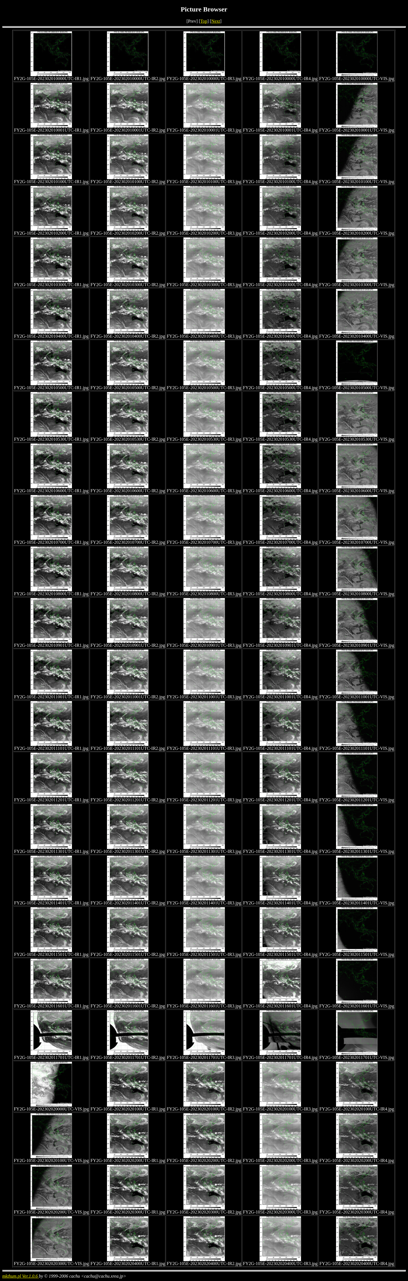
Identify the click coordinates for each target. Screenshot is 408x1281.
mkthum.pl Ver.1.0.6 (20, 1276)
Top (203, 21)
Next (215, 21)
